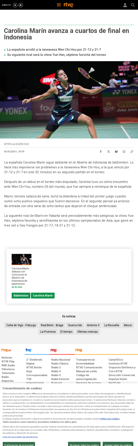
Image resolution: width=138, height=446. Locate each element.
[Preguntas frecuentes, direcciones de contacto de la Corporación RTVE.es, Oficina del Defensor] (107, 418)
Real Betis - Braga (52, 325)
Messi (128, 325)
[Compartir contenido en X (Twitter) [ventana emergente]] (108, 151)
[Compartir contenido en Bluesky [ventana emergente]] (116, 151)
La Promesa (48, 331)
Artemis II (93, 325)
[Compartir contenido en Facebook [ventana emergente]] (101, 151)
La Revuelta (111, 325)
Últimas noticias (87, 331)
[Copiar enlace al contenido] (132, 151)
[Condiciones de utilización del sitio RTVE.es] (6, 419)
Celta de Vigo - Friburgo (21, 325)
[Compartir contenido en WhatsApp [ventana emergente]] (124, 151)
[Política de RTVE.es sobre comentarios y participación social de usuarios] (125, 419)
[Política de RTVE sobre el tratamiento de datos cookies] (43, 419)
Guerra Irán (75, 325)
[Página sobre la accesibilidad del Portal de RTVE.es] (82, 418)
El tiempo (66, 331)
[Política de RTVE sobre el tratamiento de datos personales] (23, 419)
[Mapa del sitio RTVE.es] (96, 419)
